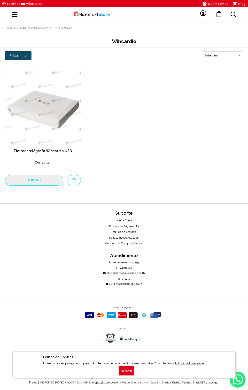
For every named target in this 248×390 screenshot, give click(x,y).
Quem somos (215, 4)
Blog (239, 4)
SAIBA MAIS (34, 180)
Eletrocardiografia (35, 27)
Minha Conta (124, 220)
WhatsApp (124, 267)
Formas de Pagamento (124, 226)
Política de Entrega (124, 232)
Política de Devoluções (124, 237)
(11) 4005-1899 (124, 262)
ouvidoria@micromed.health (124, 283)
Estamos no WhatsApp (22, 4)
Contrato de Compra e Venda (124, 243)
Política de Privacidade (189, 363)
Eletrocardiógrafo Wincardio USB (43, 151)
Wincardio (63, 27)
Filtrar (18, 56)
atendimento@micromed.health (124, 273)
